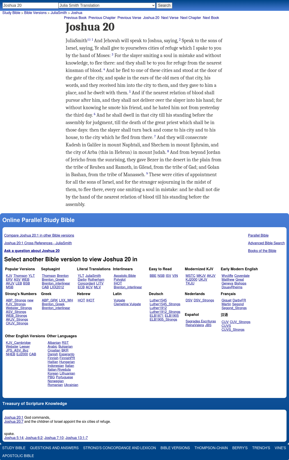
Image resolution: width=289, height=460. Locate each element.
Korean (53, 373)
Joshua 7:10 (54, 438)
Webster (12, 346)
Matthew (228, 279)
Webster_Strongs (19, 308)
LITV (99, 283)
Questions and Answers (54, 448)
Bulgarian (65, 346)
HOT (81, 300)
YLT (31, 275)
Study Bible (11, 13)
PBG (51, 377)
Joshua (76, 13)
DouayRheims (232, 287)
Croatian (54, 350)
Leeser (25, 346)
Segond (238, 304)
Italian (69, 366)
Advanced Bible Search (266, 243)
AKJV (10, 283)
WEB (25, 279)
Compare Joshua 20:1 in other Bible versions (39, 235)
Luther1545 (158, 300)
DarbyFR (239, 300)
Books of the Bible (262, 251)
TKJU (190, 283)
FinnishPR (67, 358)
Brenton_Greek (53, 279)
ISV (168, 275)
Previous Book (75, 18)
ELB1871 (157, 315)
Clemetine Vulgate (127, 304)
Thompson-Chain (211, 448)
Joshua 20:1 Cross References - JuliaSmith (38, 243)
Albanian (54, 342)
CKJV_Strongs (17, 323)
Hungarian (67, 362)
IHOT (118, 283)
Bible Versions (35, 13)
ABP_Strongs (16, 300)
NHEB (10, 354)
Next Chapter (190, 18)
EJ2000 (22, 354)
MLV (97, 287)
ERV (9, 279)
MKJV (201, 275)
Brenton (63, 275)
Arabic (52, 346)
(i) (89, 40)
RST (65, 342)
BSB (26, 283)
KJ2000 (191, 279)
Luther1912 (158, 308)
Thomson (20, 275)
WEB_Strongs (16, 315)
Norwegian (56, 381)
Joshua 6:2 (34, 438)
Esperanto (67, 354)
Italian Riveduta (59, 369)
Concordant (86, 283)
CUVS (226, 326)
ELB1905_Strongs (163, 319)
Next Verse (169, 18)
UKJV (202, 279)
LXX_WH (66, 300)
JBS (208, 325)
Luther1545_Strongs (165, 304)
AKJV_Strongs (17, 319)
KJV (9, 275)
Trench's (261, 448)
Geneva (227, 283)
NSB (160, 275)
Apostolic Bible (18, 456)
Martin (226, 304)
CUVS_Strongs (233, 329)
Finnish (53, 358)
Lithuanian (67, 373)
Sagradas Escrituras (201, 321)
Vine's (280, 448)
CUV (225, 322)
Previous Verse (129, 18)
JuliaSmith (93, 275)
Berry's (240, 448)
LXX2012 (57, 287)
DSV (189, 300)
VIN (175, 275)
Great (240, 279)
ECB (81, 287)
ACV (89, 287)
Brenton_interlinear (56, 283)
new (30, 300)
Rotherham (96, 279)
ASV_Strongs (16, 312)
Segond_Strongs (234, 308)
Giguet (227, 300)
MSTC (190, 275)
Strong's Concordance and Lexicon (119, 448)
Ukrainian (71, 385)
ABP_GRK (50, 300)
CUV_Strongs (240, 322)
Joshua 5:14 (13, 438)
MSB (9, 287)
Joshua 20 (151, 18)
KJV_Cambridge (18, 342)
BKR (64, 350)
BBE (153, 275)
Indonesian (56, 366)
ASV (17, 279)
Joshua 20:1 (13, 417)
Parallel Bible (258, 235)
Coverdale (242, 275)
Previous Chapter (102, 18)
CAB (45, 287)
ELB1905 (172, 315)
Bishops (240, 283)
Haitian (53, 362)
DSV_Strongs (204, 300)
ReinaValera (195, 325)
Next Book (211, 18)
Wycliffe (227, 275)
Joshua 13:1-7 (76, 438)
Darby (82, 279)
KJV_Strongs (16, 304)
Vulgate (119, 300)
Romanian (55, 385)
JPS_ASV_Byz (17, 350)
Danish (53, 354)
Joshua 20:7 (13, 421)
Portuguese (64, 377)
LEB (19, 283)
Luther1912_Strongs (165, 312)
